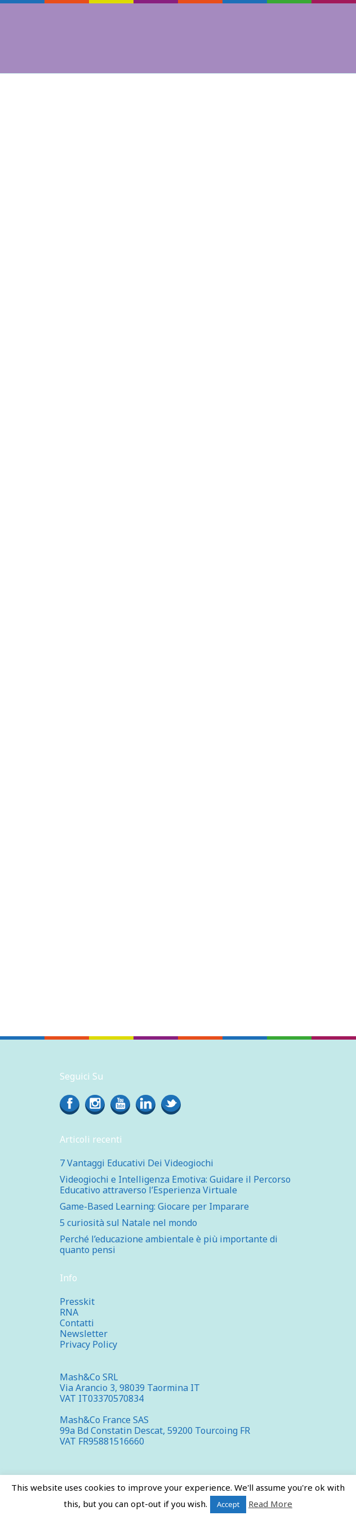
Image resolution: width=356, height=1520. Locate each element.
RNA (69, 1312)
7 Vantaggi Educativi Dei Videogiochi (136, 1163)
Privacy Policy (88, 1344)
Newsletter (84, 1333)
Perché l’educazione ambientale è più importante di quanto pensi (169, 1244)
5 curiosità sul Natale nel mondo (128, 1222)
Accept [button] (228, 1504)
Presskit (77, 1301)
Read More (270, 1503)
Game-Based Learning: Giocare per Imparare (154, 1206)
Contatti (77, 1323)
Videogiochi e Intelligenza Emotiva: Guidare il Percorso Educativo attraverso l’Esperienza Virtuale (175, 1184)
